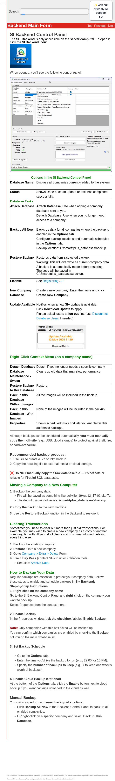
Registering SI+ (53, 281)
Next (111, 25)
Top (89, 25)
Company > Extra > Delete (40, 553)
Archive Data (40, 563)
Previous (100, 25)
